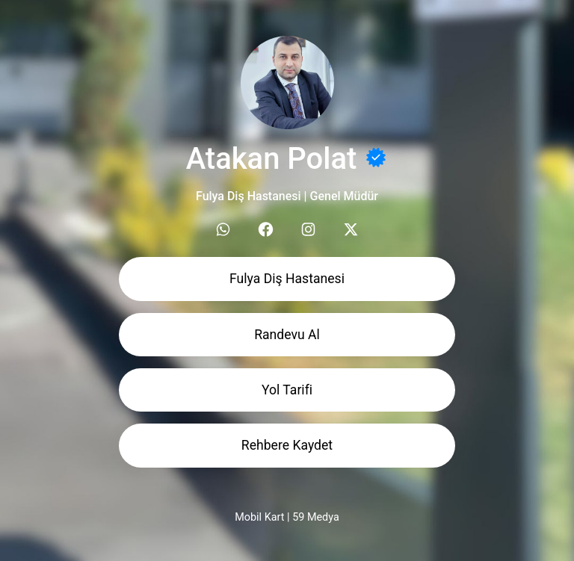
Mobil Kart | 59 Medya (287, 517)
